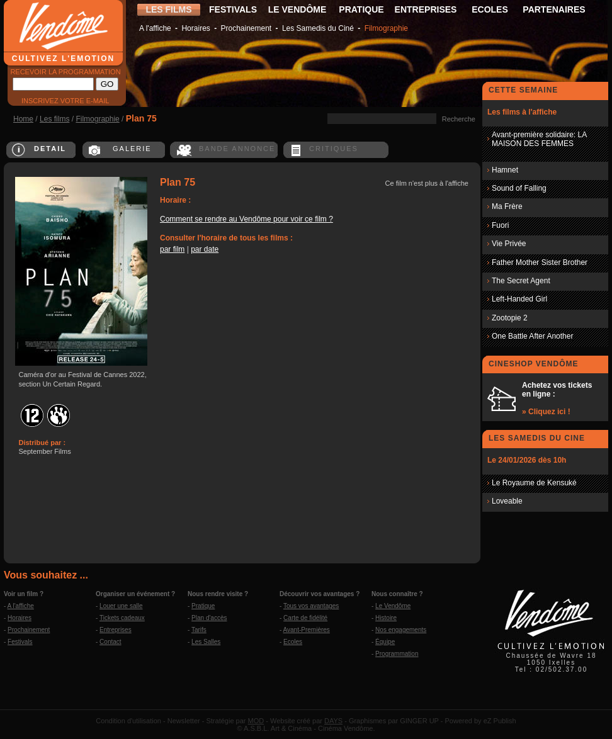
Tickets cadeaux (122, 617)
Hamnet (505, 170)
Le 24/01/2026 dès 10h (526, 460)
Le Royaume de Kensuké (534, 482)
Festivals (20, 641)
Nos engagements (400, 629)
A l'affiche (155, 28)
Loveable (507, 501)
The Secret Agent (521, 280)
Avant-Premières (306, 629)
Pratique (203, 605)
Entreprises (115, 629)
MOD (256, 721)
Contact (110, 641)
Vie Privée (509, 243)
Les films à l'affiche (522, 112)
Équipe (385, 641)
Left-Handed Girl (519, 299)
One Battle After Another (532, 336)
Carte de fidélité (305, 617)
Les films (54, 119)
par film (172, 249)
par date (204, 249)
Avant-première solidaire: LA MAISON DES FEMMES (539, 139)
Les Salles (205, 641)
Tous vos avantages (311, 605)
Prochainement (245, 28)
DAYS (333, 721)
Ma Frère (507, 206)
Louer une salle (120, 605)
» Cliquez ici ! (546, 411)
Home (23, 119)
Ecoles (292, 641)
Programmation (396, 653)
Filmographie (386, 28)
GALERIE (132, 148)
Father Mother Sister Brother (539, 262)
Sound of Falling (519, 188)
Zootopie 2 (510, 317)
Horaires (195, 28)
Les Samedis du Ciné (318, 28)
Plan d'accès (209, 617)
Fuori (500, 225)
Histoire (386, 617)
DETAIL (50, 148)
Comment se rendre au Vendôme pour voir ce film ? (246, 219)
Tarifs (199, 629)
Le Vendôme (393, 605)
